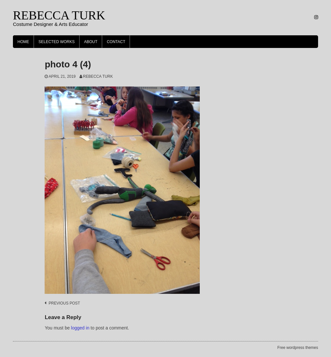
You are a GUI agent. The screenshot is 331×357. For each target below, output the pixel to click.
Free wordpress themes (297, 347)
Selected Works (56, 42)
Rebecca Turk (98, 76)
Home (23, 42)
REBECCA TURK (59, 15)
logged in (80, 327)
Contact (116, 42)
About (90, 42)
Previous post (64, 303)
